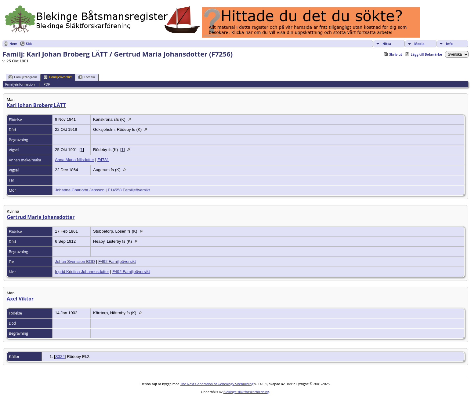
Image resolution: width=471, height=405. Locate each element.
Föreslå (86, 77)
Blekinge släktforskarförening (246, 391)
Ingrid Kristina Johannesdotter (82, 271)
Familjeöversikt (57, 77)
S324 (60, 356)
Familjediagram (23, 77)
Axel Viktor (20, 298)
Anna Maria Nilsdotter (74, 159)
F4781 (103, 159)
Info (449, 43)
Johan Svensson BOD (75, 261)
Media (419, 43)
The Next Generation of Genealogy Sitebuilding (217, 383)
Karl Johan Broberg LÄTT (36, 105)
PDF (47, 84)
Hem (13, 43)
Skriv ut (395, 54)
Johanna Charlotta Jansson (79, 190)
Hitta (386, 43)
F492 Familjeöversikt (117, 261)
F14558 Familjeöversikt (129, 190)
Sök (29, 43)
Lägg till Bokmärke (426, 54)
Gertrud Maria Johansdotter (41, 217)
